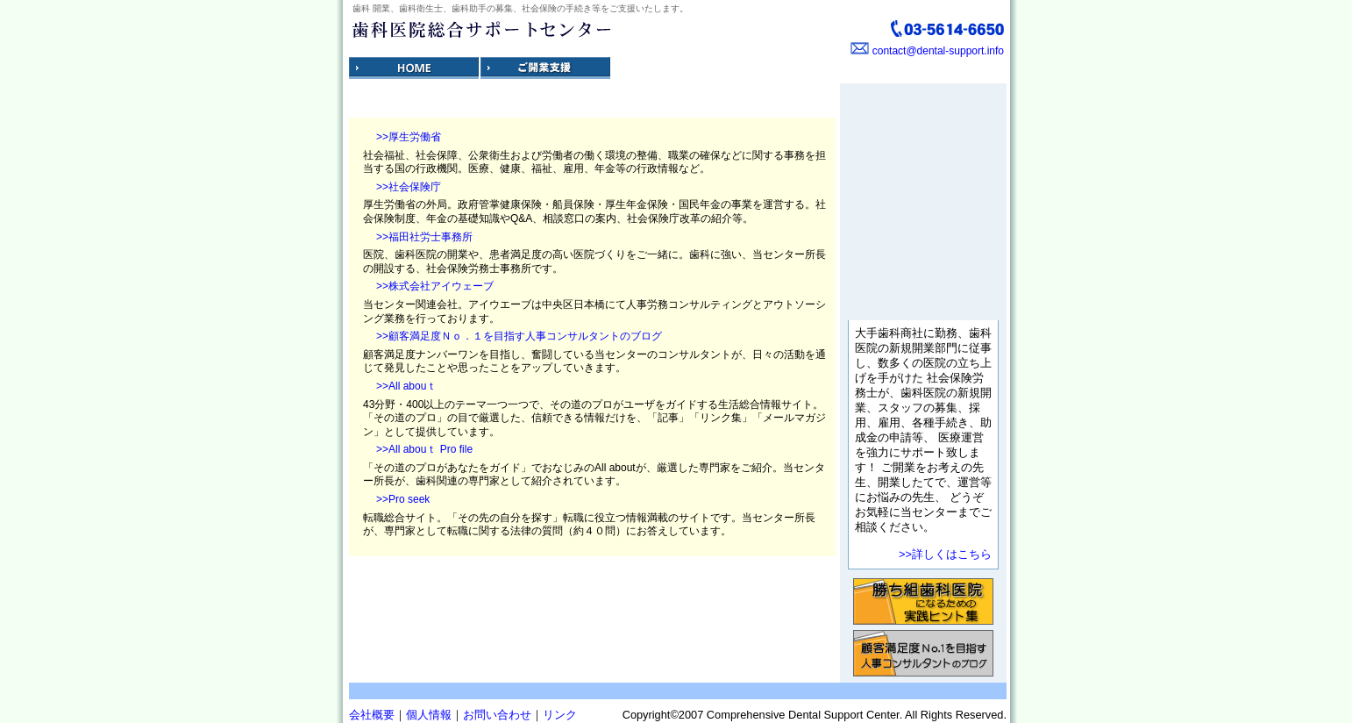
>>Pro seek (403, 499)
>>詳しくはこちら (945, 554)
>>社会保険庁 (408, 187)
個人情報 (429, 714)
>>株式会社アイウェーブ (435, 286)
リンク (560, 714)
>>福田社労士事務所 (424, 237)
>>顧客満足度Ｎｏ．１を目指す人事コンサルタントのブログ (519, 336)
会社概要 (372, 714)
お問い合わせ (497, 714)
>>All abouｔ (406, 386)
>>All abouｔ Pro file (424, 449)
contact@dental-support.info (938, 51)
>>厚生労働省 (408, 137)
